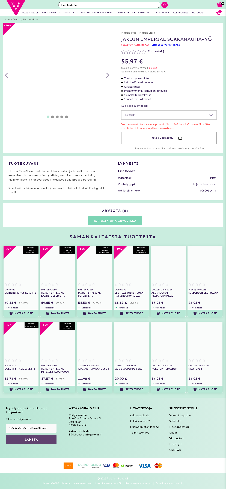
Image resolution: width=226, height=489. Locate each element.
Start (7, 19)
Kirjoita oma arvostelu (115, 220)
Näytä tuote (21, 313)
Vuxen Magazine (180, 415)
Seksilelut (175, 421)
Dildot (173, 432)
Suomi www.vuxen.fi (108, 483)
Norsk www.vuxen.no (138, 483)
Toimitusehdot (139, 432)
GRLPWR (175, 450)
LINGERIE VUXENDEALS (165, 45)
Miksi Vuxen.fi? (140, 421)
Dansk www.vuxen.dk (169, 483)
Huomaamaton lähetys (145, 427)
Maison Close (147, 32)
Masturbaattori (179, 427)
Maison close (30, 19)
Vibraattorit (177, 438)
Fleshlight (175, 444)
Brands (16, 19)
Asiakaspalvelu (139, 415)
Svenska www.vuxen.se (76, 483)
